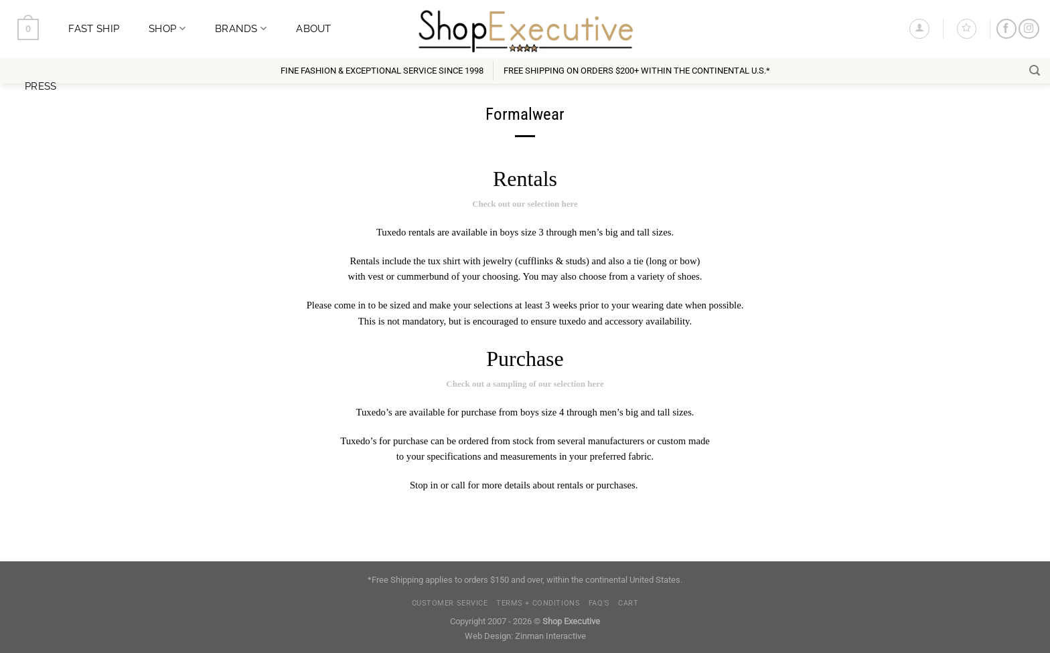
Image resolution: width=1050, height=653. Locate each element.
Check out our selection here (525, 204)
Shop (167, 28)
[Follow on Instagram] (1029, 29)
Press (40, 86)
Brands (241, 28)
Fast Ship (93, 28)
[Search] (1034, 71)
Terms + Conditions (538, 603)
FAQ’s (599, 603)
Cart (628, 603)
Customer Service (450, 603)
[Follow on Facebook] (1006, 29)
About (313, 28)
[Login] (919, 28)
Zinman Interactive (550, 636)
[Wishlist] (966, 28)
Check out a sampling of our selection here (524, 384)
